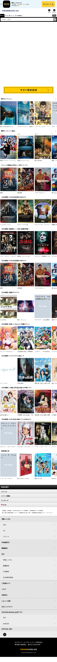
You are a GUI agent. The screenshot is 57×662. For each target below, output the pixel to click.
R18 (54, 17)
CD (9, 17)
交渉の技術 (20, 385)
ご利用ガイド (6, 585)
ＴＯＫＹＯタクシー (40, 194)
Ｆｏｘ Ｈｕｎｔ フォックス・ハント (10, 258)
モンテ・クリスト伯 (22, 226)
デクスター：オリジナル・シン (25, 448)
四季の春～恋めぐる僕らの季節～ (43, 385)
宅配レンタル (7, 561)
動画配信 (4, 550)
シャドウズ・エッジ (5, 226)
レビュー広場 (6, 603)
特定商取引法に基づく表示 (25, 514)
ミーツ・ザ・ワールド (6, 480)
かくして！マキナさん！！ (7, 353)
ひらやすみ (3, 321)
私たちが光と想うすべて (6, 128)
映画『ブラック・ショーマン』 (8, 162)
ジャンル (28, 493)
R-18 (28, 506)
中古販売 (6, 573)
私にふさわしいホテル (23, 480)
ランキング (28, 502)
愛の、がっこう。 (22, 321)
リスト (49, 14)
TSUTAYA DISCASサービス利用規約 (20, 512)
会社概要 (4, 512)
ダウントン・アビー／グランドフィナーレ (11, 448)
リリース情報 (28, 497)
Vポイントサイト (7, 608)
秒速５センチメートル (23, 162)
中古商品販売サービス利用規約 (36, 512)
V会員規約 (9, 512)
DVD (4, 17)
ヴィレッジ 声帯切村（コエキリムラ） (45, 258)
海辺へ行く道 (38, 480)
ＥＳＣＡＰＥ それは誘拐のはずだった (45, 321)
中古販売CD (24, 17)
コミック (15, 17)
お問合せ (4, 597)
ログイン (54, 14)
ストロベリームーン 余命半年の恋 (26, 128)
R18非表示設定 (8, 579)
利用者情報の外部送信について (38, 514)
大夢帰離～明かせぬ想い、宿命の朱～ (27, 416)
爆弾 (1, 194)
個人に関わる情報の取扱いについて (10, 514)
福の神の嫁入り (4, 416)
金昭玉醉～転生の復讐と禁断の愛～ (44, 416)
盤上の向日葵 (38, 162)
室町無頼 (19, 194)
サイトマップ (49, 514)
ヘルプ (4, 591)
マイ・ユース (3, 385)
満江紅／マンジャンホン (23, 258)
